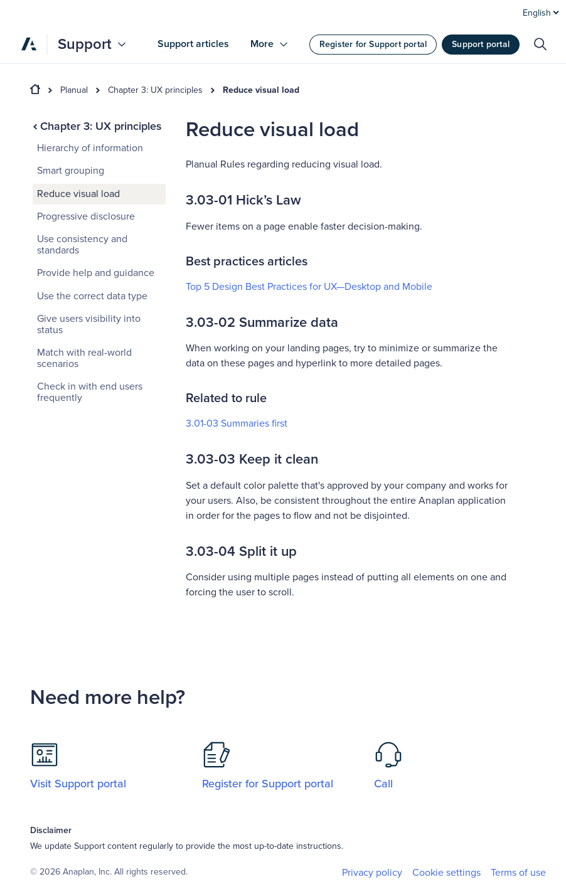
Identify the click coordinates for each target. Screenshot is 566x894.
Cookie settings (446, 873)
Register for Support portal (373, 44)
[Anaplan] (29, 44)
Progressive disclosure (86, 216)
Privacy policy (372, 872)
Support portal (481, 44)
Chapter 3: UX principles (155, 90)
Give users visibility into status (89, 324)
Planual (74, 90)
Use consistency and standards (82, 245)
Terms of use (518, 872)
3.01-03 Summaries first (236, 423)
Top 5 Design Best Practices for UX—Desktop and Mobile (309, 286)
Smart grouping (70, 170)
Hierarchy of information (90, 148)
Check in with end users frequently (89, 392)
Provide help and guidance (95, 273)
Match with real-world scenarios (84, 358)
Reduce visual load (261, 90)
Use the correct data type (92, 296)
